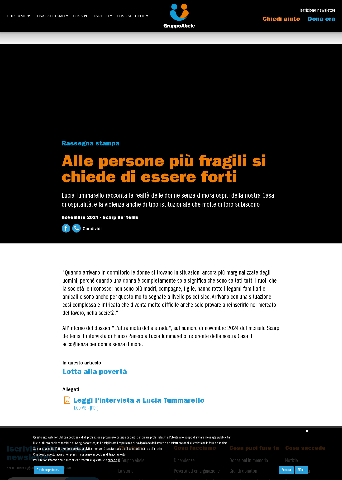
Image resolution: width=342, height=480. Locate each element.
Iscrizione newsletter (317, 11)
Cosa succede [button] (132, 16)
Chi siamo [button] (18, 16)
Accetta (286, 470)
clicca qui (114, 460)
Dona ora (321, 20)
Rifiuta (301, 470)
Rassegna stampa (90, 144)
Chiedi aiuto (281, 20)
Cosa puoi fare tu (92, 16)
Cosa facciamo (51, 16)
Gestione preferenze (49, 470)
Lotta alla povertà (94, 372)
